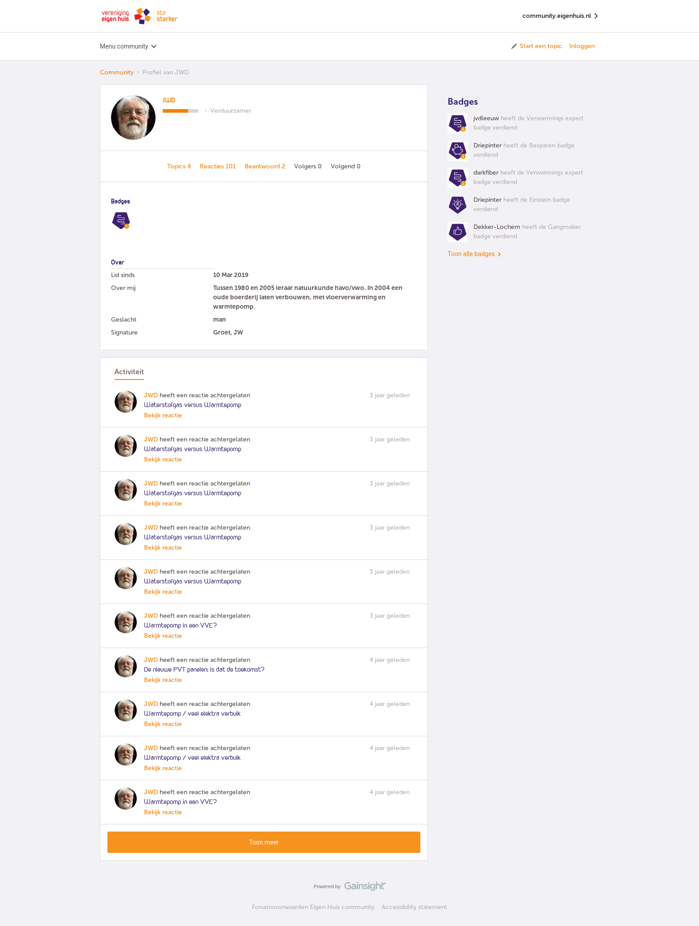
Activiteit (129, 371)
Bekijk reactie (163, 415)
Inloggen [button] (582, 46)
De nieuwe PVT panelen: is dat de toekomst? (204, 670)
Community (117, 72)
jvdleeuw (486, 118)
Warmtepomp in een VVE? (180, 626)
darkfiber (485, 172)
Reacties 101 (219, 166)
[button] (536, 46)
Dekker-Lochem (496, 227)
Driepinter (487, 145)
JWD (169, 101)
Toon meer (264, 842)
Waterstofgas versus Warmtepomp (192, 405)
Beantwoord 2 (266, 166)
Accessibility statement (414, 907)
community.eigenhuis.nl (560, 16)
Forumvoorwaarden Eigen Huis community (313, 907)
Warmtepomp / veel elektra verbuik (192, 714)
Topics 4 (180, 166)
